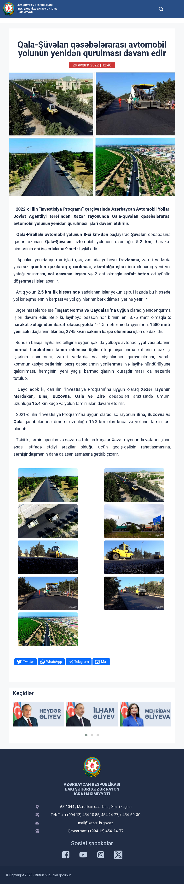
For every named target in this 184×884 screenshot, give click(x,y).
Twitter (28, 662)
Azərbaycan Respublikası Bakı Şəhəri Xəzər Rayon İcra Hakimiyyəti (37, 9)
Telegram (81, 662)
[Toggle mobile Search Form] (161, 8)
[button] (86, 735)
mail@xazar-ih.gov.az (95, 823)
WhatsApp (54, 662)
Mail (104, 662)
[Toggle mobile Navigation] (172, 9)
